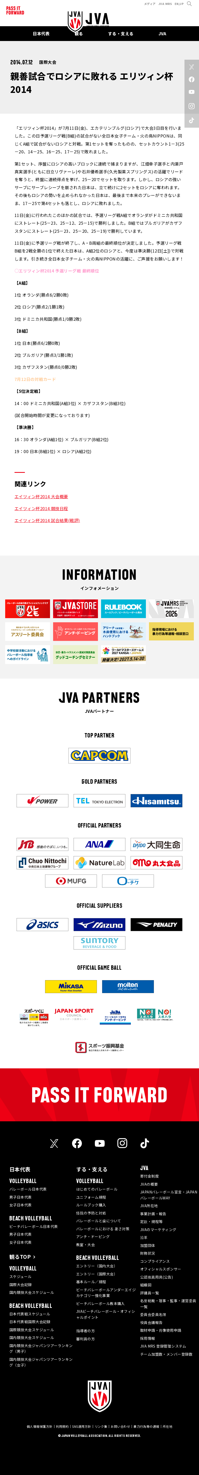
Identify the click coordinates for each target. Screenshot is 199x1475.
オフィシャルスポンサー (160, 1269)
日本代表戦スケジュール (29, 1313)
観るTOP (20, 1256)
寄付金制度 (149, 1176)
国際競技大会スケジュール (31, 1329)
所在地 (167, 1426)
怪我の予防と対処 (91, 1212)
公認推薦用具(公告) (156, 1277)
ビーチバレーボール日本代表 (33, 1226)
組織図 (145, 1284)
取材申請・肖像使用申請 (160, 1330)
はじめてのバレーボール (96, 1189)
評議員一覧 (149, 1292)
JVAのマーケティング (158, 1229)
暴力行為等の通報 (146, 1426)
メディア (150, 4)
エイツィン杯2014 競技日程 (41, 508)
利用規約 (62, 1426)
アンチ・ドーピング (93, 1236)
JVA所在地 (149, 1205)
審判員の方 (85, 1338)
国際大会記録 (20, 1284)
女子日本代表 (20, 1204)
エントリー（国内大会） (96, 1265)
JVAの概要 (149, 1184)
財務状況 (147, 1253)
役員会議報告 (151, 1322)
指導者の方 (85, 1330)
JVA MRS (165, 4)
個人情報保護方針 (40, 1426)
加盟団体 (147, 1245)
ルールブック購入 (91, 1204)
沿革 (144, 1237)
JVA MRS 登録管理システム (163, 1346)
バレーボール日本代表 (28, 1189)
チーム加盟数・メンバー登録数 (166, 1354)
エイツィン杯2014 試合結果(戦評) (47, 520)
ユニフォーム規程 (91, 1197)
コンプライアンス (155, 1261)
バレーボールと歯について (98, 1220)
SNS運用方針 (81, 1426)
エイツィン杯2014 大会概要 (41, 496)
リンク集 (101, 1426)
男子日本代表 (20, 1197)
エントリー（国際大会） (96, 1273)
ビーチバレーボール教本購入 (100, 1303)
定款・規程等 (151, 1221)
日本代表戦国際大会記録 (30, 1321)
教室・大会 (85, 1244)
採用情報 (147, 1338)
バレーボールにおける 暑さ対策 (103, 1228)
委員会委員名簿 (153, 1314)
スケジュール (20, 1276)
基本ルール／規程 (91, 1281)
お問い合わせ (120, 1426)
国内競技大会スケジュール (31, 1292)
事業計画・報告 (153, 1213)
